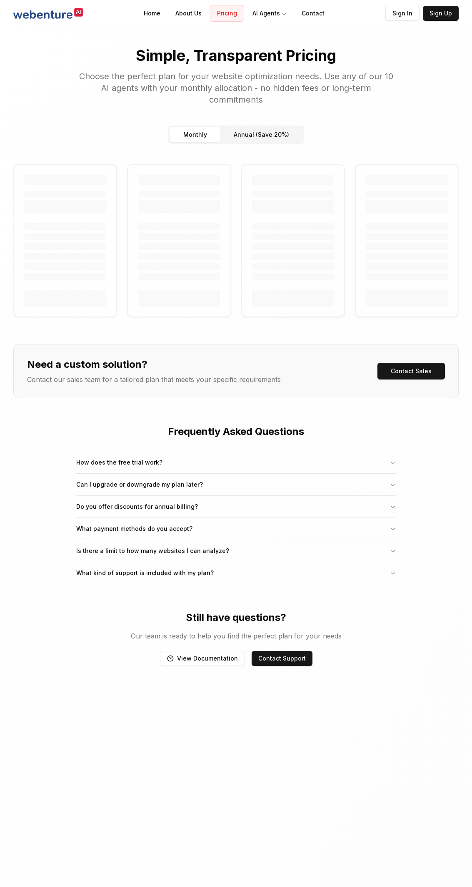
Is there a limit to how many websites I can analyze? (236, 550)
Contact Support (282, 658)
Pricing (227, 13)
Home (152, 13)
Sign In (402, 13)
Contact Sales (411, 370)
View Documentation (202, 658)
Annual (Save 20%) (261, 134)
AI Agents (269, 13)
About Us (188, 13)
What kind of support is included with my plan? (236, 572)
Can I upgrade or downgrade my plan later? (236, 484)
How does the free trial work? (236, 462)
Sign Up (441, 13)
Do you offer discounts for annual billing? (236, 506)
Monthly (195, 134)
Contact (313, 13)
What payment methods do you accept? (236, 528)
